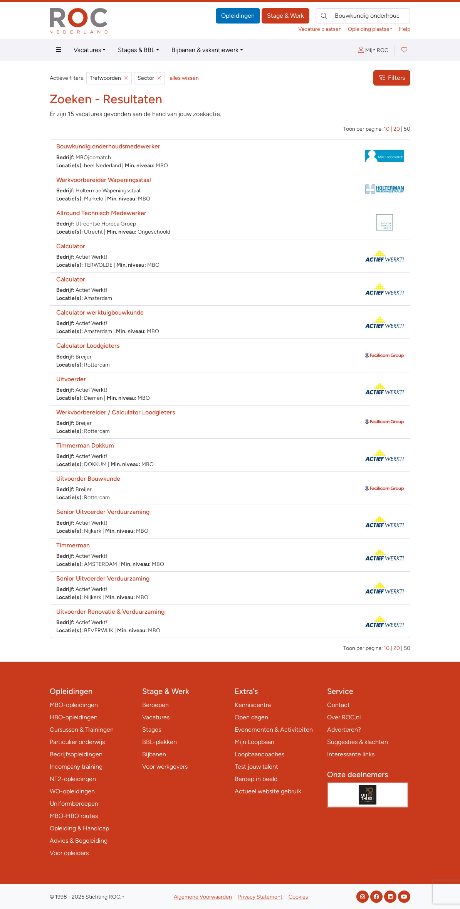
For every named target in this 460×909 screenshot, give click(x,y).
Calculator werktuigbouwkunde (100, 312)
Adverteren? (344, 729)
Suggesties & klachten (357, 742)
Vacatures (87, 50)
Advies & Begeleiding (78, 840)
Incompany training (76, 766)
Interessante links (350, 754)
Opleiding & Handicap (79, 828)
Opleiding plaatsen (370, 29)
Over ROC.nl (344, 717)
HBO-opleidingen (73, 717)
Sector (149, 78)
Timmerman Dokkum (85, 445)
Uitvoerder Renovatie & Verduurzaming (110, 611)
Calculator (70, 246)
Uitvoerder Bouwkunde (88, 478)
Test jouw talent (256, 766)
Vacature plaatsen (320, 29)
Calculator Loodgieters (87, 345)
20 (396, 129)
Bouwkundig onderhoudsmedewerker (108, 146)
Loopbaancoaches (259, 754)
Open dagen (251, 717)
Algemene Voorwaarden (203, 897)
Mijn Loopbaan (254, 742)
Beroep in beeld (256, 779)
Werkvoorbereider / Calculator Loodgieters (115, 412)
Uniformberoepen (74, 803)
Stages (151, 729)
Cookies (298, 897)
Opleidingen (238, 15)
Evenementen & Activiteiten (274, 729)
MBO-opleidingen (74, 705)
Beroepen (155, 705)
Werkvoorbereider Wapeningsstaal (103, 179)
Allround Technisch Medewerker (101, 213)
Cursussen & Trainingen (82, 729)
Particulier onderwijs (77, 742)
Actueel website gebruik (268, 791)
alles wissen (184, 78)
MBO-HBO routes (74, 816)
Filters (392, 77)
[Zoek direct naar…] (363, 16)
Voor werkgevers (165, 766)
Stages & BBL (136, 50)
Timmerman (73, 545)
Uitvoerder (71, 379)
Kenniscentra (253, 705)
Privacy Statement (260, 897)
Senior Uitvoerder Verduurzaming (102, 511)
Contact (338, 705)
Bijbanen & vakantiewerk (204, 50)
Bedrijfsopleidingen (76, 754)
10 (386, 129)
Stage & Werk (285, 15)
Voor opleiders (69, 853)
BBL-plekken (159, 742)
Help (404, 29)
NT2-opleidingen (73, 779)
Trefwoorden (109, 78)
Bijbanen (154, 754)
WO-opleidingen (72, 791)
